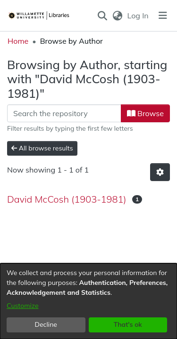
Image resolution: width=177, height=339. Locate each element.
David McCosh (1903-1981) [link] (66, 199)
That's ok (128, 324)
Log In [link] (138, 15)
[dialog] (88, 301)
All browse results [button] (42, 148)
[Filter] (64, 113)
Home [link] (18, 41)
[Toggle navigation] (163, 15)
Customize (23, 305)
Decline (46, 324)
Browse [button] (145, 113)
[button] (103, 15)
